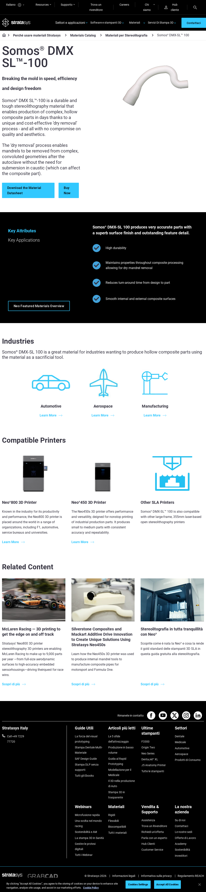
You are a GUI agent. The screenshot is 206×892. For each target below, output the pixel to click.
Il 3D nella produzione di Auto (121, 783)
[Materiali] (123, 808)
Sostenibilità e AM (86, 832)
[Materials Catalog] (101, 35)
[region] (103, 885)
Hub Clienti (148, 843)
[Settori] (189, 729)
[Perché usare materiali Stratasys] (65, 35)
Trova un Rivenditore (154, 826)
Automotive (182, 748)
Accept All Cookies (167, 884)
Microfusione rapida (87, 815)
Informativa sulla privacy (156, 875)
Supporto (66, 4)
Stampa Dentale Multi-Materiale (88, 750)
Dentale (179, 736)
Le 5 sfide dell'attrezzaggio (118, 739)
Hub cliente (171, 7)
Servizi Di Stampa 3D (160, 22)
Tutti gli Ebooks (84, 775)
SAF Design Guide (86, 758)
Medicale (180, 742)
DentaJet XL (149, 759)
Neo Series (147, 753)
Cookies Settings (138, 884)
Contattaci (181, 826)
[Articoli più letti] (123, 729)
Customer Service (152, 849)
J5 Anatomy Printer (153, 765)
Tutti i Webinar (84, 855)
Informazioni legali (123, 875)
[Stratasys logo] (16, 22)
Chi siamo (147, 7)
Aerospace (181, 754)
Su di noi (180, 820)
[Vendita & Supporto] (156, 811)
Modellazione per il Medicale (119, 772)
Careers (124, 4)
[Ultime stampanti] (156, 732)
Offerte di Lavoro (185, 838)
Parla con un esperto (154, 838)
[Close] (199, 884)
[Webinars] (89, 808)
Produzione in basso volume (121, 750)
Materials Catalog (83, 35)
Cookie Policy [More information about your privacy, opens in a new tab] (91, 887)
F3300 (145, 741)
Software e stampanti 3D (105, 22)
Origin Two (148, 747)
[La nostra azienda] (189, 811)
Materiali (134, 22)
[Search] (195, 7)
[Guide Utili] (89, 729)
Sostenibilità (182, 849)
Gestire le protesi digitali (85, 846)
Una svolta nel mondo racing (88, 823)
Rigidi (111, 815)
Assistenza (148, 820)
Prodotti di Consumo (188, 760)
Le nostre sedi (183, 832)
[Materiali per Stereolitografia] (152, 35)
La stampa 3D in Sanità (89, 838)
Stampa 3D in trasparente (116, 795)
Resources (42, 4)
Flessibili (113, 820)
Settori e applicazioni (70, 23)
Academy (180, 843)
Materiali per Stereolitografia (126, 35)
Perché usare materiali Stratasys (37, 35)
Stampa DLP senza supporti (87, 767)
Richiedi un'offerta (152, 832)
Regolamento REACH (191, 875)
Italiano (15, 5)
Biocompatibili (117, 826)
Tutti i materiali (117, 832)
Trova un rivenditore (96, 7)
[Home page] (2, 35)
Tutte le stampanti (152, 771)
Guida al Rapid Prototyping (117, 761)
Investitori (181, 855)
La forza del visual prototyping (86, 739)
